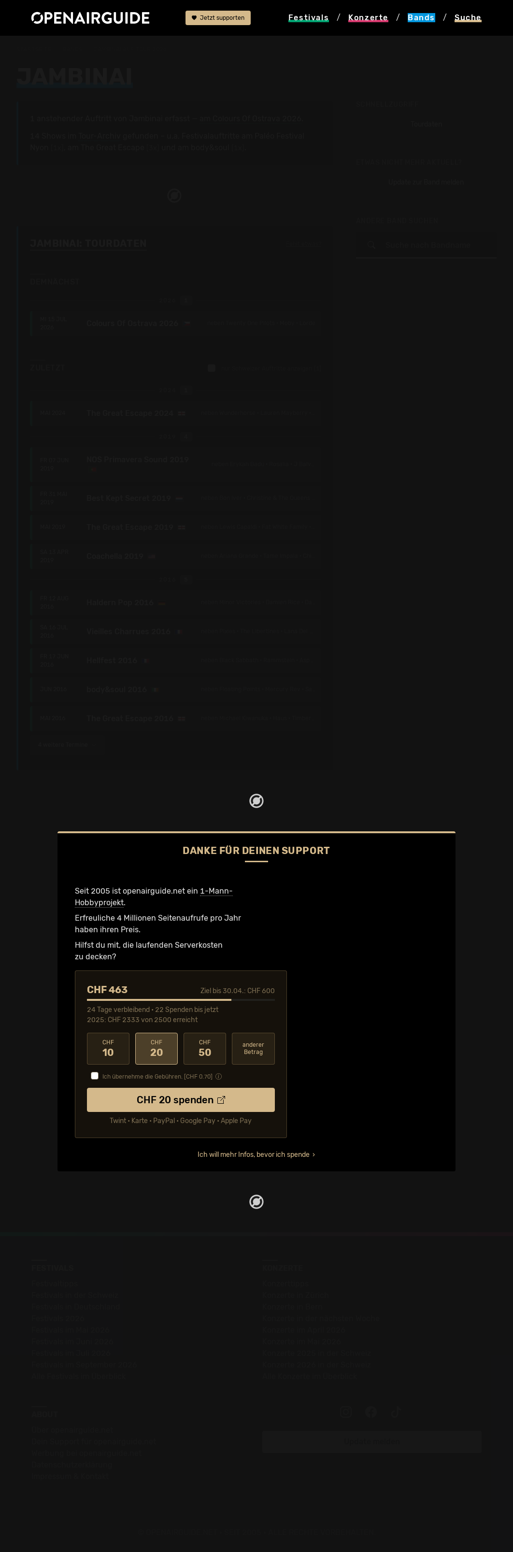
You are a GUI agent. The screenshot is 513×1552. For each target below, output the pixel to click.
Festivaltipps (54, 1283)
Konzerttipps (285, 1283)
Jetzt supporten (218, 17)
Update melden (372, 1441)
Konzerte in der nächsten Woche (321, 1318)
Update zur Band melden (426, 182)
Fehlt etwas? (303, 244)
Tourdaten (426, 124)
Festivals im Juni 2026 (72, 1341)
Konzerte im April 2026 (303, 1330)
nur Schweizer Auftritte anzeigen (264, 368)
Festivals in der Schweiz (74, 1295)
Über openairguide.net (72, 1430)
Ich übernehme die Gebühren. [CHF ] (157, 1076)
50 (205, 1048)
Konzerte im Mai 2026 (301, 1341)
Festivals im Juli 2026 (71, 1353)
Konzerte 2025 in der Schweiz (316, 1353)
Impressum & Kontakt (70, 1476)
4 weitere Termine (67, 744)
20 (156, 1048)
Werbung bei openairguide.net (86, 1453)
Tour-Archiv (99, 136)
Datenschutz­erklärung (72, 1464)
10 (108, 1048)
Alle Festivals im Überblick (78, 1376)
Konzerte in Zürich (295, 1295)
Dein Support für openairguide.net (93, 1441)
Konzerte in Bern (292, 1306)
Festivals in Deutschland (75, 1306)
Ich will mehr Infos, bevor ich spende (254, 1155)
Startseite (34, 49)
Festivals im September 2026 (84, 1364)
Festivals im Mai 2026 (70, 1330)
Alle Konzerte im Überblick (309, 1376)
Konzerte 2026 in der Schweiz (316, 1364)
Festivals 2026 (58, 1318)
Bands (72, 49)
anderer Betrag (253, 1048)
